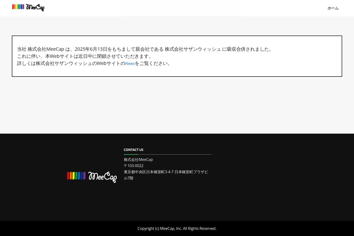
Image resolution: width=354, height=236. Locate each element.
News (130, 63)
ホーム (332, 8)
